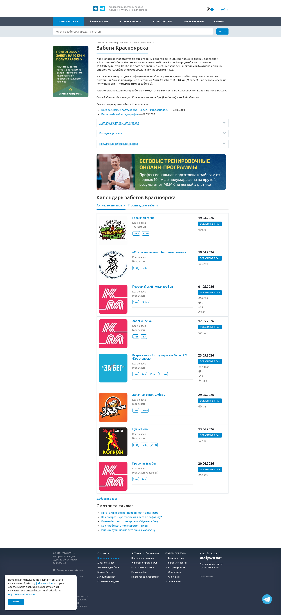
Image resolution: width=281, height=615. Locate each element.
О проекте (103, 553)
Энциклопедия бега (108, 567)
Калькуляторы (194, 21)
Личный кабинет (106, 576)
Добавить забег (107, 498)
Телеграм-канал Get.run (70, 570)
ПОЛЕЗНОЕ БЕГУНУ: (176, 553)
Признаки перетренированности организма (129, 512)
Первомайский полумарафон (120, 114)
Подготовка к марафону (145, 576)
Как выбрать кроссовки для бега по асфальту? (131, 517)
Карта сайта (207, 576)
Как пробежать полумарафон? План (124, 525)
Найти (222, 31)
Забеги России (68, 21)
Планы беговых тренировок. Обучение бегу (129, 521)
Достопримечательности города (119, 122)
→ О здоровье (173, 572)
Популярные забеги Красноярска (118, 143)
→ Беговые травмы (176, 562)
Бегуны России (105, 572)
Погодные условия (110, 133)
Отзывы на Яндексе (108, 581)
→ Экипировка (173, 581)
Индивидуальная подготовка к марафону (128, 529)
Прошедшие (143, 205)
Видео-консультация (142, 558)
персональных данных (21, 594)
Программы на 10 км (142, 567)
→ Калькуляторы (174, 558)
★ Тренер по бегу (130, 21)
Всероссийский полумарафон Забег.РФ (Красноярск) (135, 109)
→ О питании (172, 576)
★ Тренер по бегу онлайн (145, 553)
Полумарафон (139, 572)
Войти (224, 9)
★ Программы (98, 21)
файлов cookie (44, 583)
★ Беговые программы (144, 562)
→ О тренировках (175, 567)
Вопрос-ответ (162, 21)
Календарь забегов (108, 558)
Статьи (219, 21)
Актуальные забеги (111, 205)
